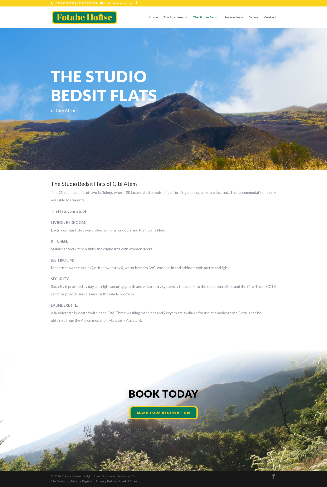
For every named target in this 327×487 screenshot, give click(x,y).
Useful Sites (128, 481)
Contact (270, 17)
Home (153, 17)
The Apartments (175, 17)
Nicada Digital (82, 481)
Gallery (254, 17)
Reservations (233, 17)
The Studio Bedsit (206, 17)
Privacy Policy (106, 481)
